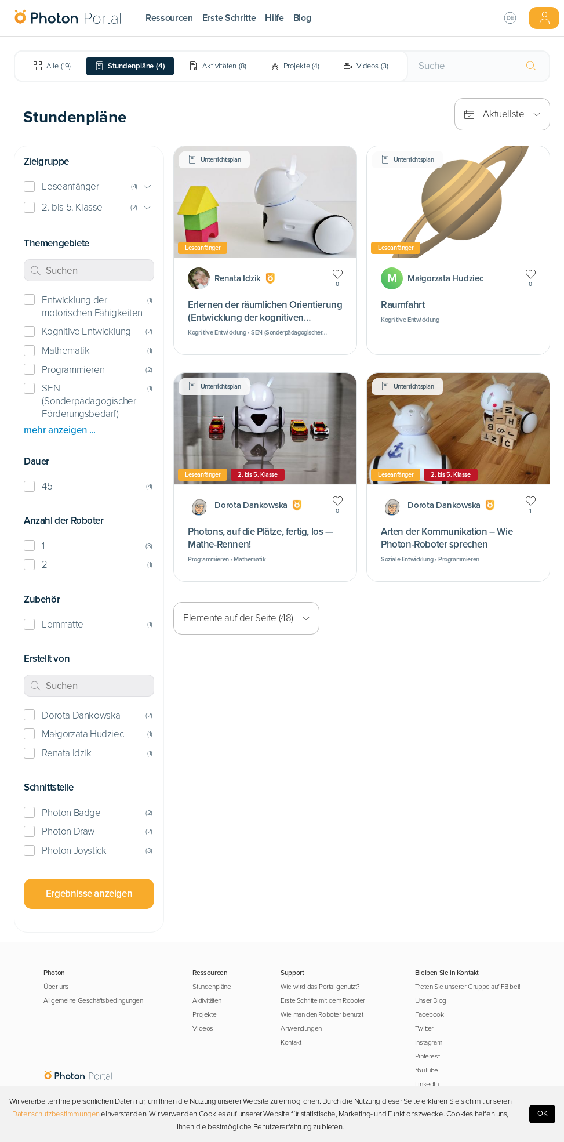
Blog (302, 18)
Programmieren (73, 370)
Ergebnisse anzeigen (89, 893)
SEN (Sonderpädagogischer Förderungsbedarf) (89, 401)
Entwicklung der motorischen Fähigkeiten (92, 306)
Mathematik (65, 351)
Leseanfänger (70, 186)
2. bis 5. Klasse (72, 207)
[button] (89, 187)
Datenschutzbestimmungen (56, 1114)
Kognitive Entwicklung (86, 331)
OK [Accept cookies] (542, 1113)
